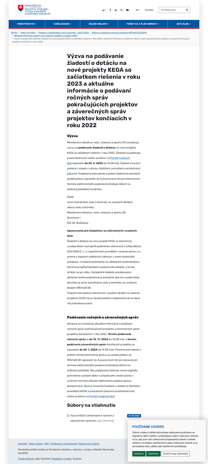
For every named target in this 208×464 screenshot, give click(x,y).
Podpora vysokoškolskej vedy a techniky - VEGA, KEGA (63, 32)
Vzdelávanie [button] (61, 23)
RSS (46, 443)
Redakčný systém (62, 458)
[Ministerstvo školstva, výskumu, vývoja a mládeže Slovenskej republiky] (34, 10)
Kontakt (149, 10)
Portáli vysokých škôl (101, 396)
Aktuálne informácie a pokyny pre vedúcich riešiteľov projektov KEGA (45, 35)
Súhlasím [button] (139, 453)
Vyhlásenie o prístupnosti (63, 443)
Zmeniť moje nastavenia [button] (175, 453)
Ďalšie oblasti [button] (98, 23)
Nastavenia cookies (89, 443)
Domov (14, 32)
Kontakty (23, 443)
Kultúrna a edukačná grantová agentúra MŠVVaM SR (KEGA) (119, 32)
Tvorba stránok (26, 458)
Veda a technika (28, 32)
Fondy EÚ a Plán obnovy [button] (142, 23)
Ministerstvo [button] (25, 23)
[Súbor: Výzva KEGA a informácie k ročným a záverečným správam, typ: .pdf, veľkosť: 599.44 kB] (104, 418)
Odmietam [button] (153, 453)
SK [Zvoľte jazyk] (137, 10)
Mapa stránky (36, 443)
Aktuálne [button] (183, 23)
